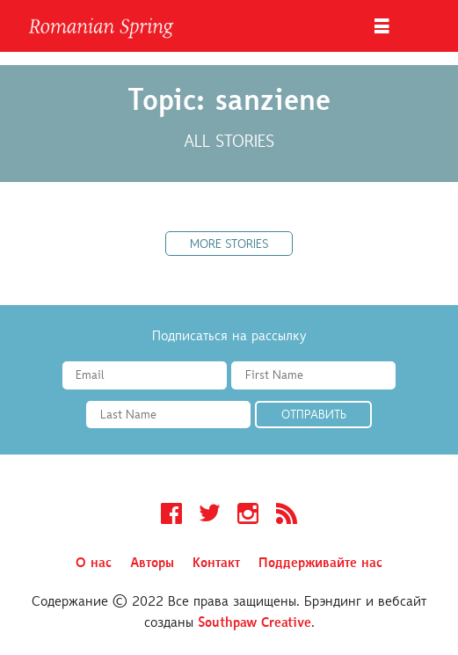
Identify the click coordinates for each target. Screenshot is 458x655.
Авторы (152, 564)
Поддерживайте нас (320, 564)
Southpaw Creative (254, 623)
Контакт (216, 564)
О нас (94, 564)
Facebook (171, 516)
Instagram (247, 516)
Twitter (210, 516)
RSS (286, 516)
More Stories (229, 245)
